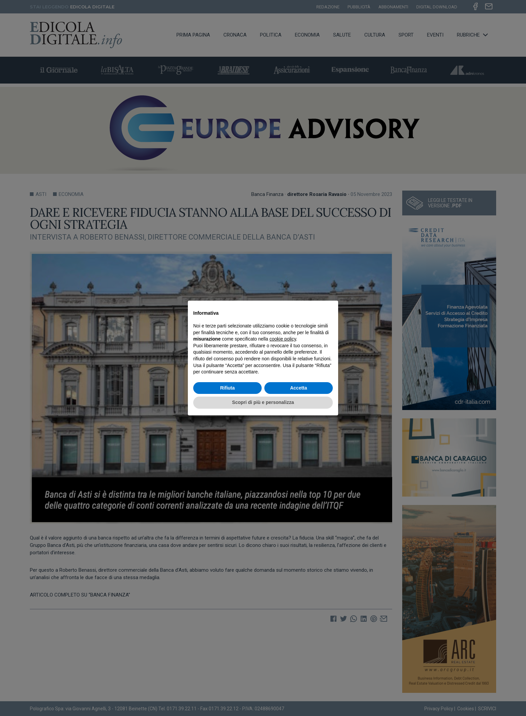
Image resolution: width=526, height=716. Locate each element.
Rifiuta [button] (227, 388)
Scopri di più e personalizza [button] (263, 402)
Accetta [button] (298, 388)
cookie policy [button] (282, 339)
